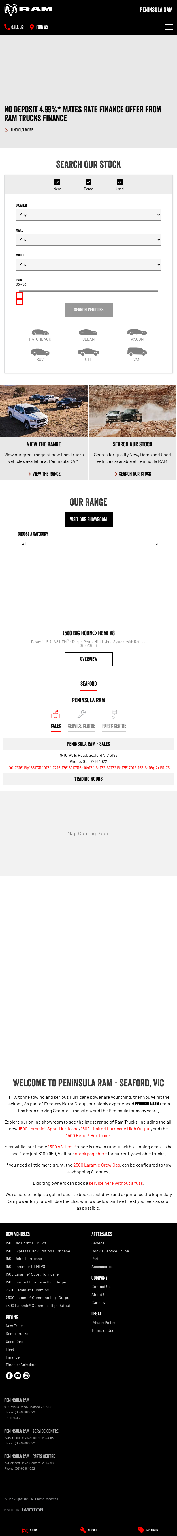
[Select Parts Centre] (114, 721)
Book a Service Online (110, 1250)
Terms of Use (102, 1330)
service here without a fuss (116, 1183)
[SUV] (40, 354)
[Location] (56, 721)
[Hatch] (40, 333)
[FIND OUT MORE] (18, 128)
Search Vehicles (88, 310)
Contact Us (101, 1286)
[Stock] (29, 1530)
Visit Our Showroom (88, 519)
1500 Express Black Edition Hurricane (38, 1250)
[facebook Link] (9, 1375)
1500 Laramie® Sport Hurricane (48, 1128)
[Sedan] (88, 333)
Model (88, 262)
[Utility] (88, 354)
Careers (98, 1302)
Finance (13, 1357)
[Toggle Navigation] (169, 27)
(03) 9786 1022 (95, 761)
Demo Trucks (17, 1333)
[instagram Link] (26, 1375)
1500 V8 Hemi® (62, 1146)
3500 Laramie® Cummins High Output (38, 1305)
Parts (96, 1258)
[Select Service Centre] (81, 721)
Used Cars (14, 1341)
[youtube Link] (17, 1375)
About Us (99, 1294)
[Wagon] (137, 333)
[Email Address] (88, 767)
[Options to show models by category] (88, 544)
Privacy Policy (103, 1322)
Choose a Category (88, 540)
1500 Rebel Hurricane (24, 1258)
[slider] (19, 295)
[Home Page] (28, 10)
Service (97, 1242)
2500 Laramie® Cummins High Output (38, 1297)
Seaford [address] (88, 683)
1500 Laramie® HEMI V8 (25, 1266)
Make (88, 237)
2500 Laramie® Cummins (27, 1289)
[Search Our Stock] (133, 432)
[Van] (137, 354)
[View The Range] (44, 432)
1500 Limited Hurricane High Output (116, 1128)
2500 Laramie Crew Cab (96, 1164)
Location (88, 212)
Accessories (102, 1266)
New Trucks (15, 1325)
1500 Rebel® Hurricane (88, 1135)
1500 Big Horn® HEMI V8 (26, 1242)
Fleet (10, 1349)
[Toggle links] (23, 1509)
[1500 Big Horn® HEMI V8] (88, 610)
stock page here (91, 1153)
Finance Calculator (22, 1364)
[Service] (88, 1530)
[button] (88, 119)
